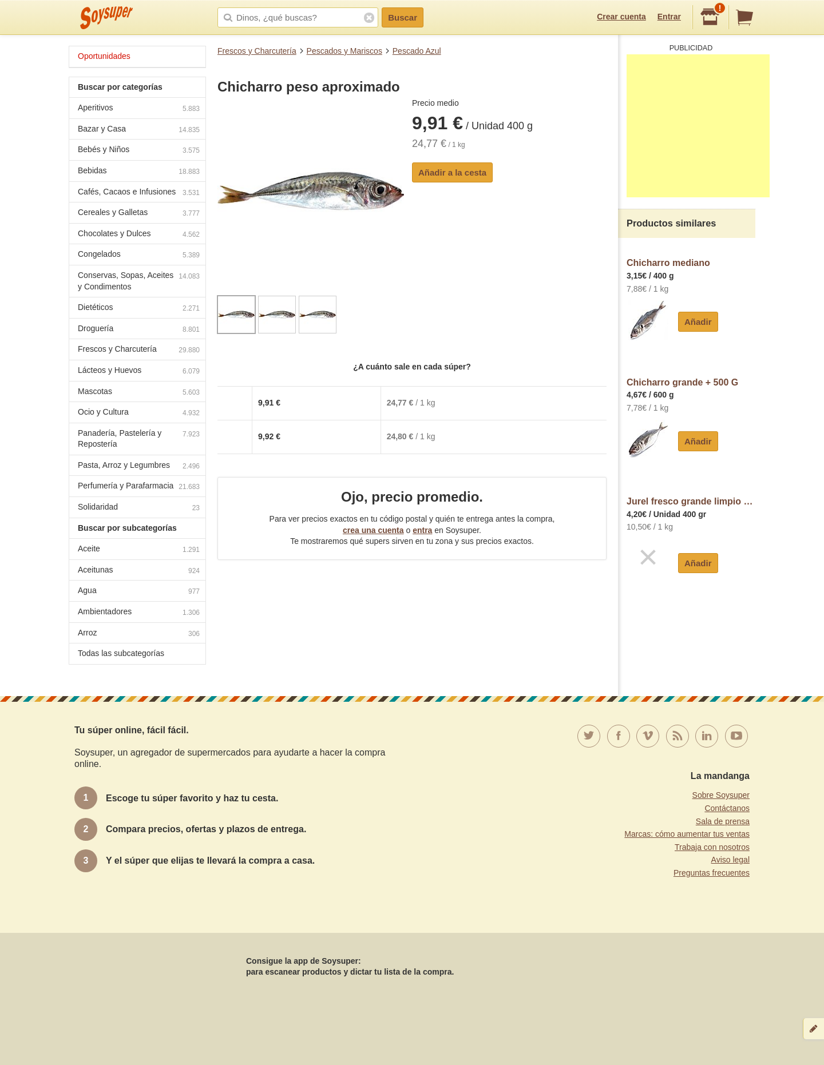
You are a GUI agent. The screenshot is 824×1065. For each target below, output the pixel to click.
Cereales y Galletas (139, 214)
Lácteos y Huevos (139, 371)
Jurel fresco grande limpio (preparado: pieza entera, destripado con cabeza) (691, 501)
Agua (139, 592)
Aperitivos (139, 109)
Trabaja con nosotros (712, 847)
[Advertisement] (698, 125)
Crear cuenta (621, 16)
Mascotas (139, 393)
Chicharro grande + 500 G (682, 382)
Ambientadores (139, 613)
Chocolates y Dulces (139, 235)
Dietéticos (139, 309)
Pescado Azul (417, 50)
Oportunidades (104, 56)
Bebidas (139, 172)
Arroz (139, 634)
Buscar (402, 17)
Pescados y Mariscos (344, 50)
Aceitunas (139, 571)
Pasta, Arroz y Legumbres (139, 466)
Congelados (139, 255)
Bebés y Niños (139, 151)
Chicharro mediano (668, 263)
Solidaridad (139, 508)
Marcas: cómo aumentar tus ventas (687, 834)
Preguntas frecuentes (712, 872)
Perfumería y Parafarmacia (139, 487)
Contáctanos (727, 808)
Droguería (139, 330)
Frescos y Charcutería (256, 50)
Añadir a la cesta (452, 172)
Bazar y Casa (139, 130)
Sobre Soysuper (721, 795)
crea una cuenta (373, 530)
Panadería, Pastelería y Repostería (139, 438)
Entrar (669, 16)
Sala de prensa (723, 821)
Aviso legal (730, 859)
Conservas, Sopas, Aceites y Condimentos (139, 281)
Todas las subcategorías (121, 653)
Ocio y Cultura (139, 413)
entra (422, 530)
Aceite (139, 550)
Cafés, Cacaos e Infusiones (139, 193)
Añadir (698, 322)
